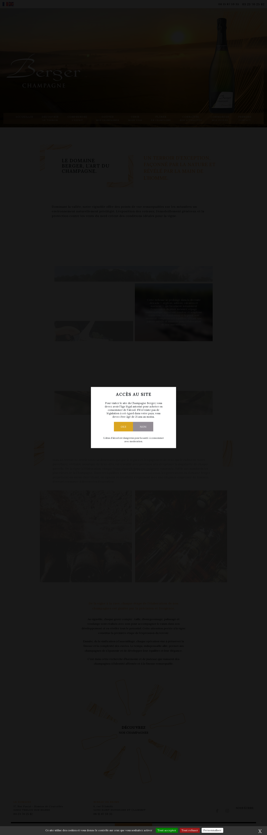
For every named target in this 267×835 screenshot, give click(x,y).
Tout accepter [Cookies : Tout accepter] (167, 830)
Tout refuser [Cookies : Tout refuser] (190, 830)
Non (143, 426)
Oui (123, 426)
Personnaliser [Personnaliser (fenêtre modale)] (212, 830)
